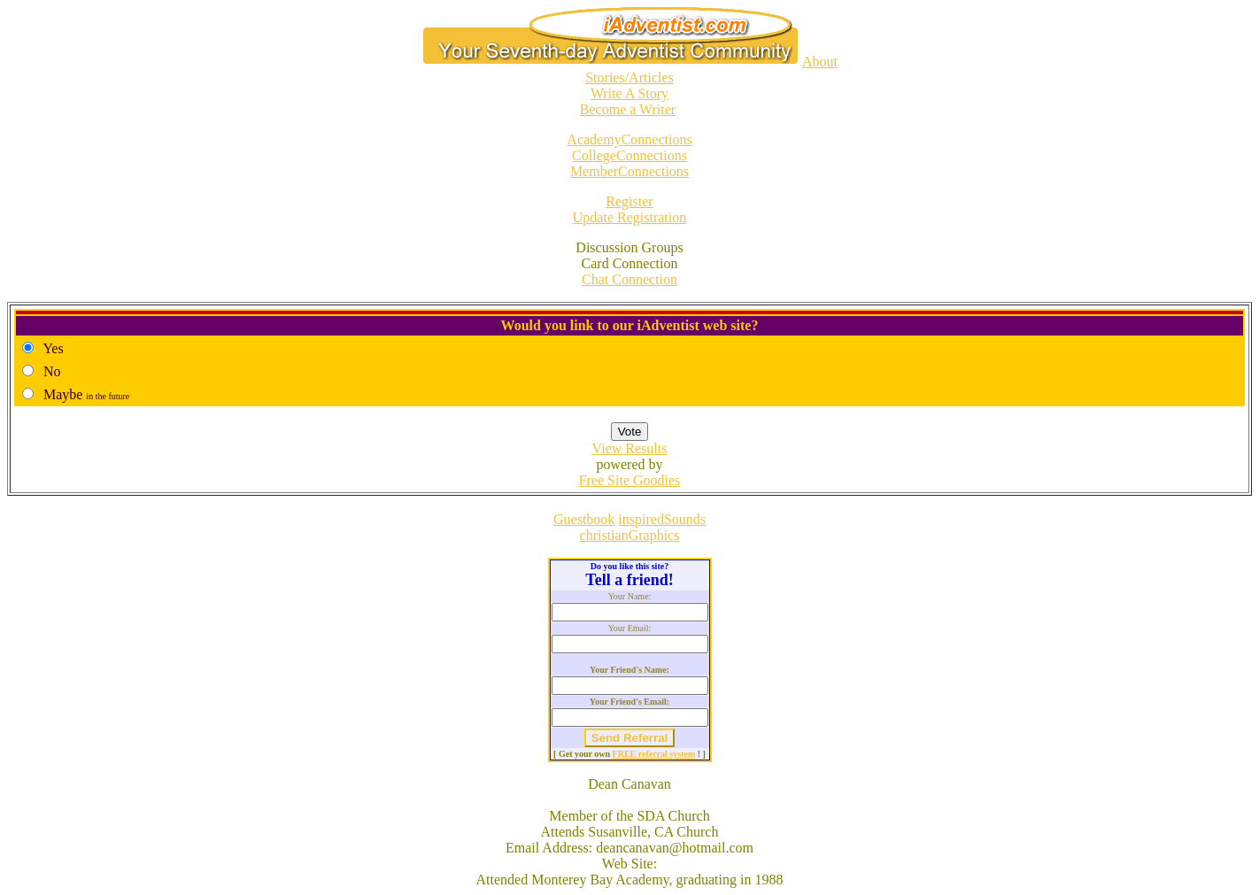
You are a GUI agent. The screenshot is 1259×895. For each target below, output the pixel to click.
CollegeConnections (629, 155)
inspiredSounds (662, 519)
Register (629, 201)
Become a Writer (628, 109)
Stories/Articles (629, 77)
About (820, 61)
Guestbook (583, 519)
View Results (630, 448)
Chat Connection (629, 279)
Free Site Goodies (630, 480)
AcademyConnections (629, 139)
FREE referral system (654, 754)
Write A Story (629, 93)
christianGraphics (630, 535)
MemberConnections (629, 171)
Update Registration (629, 217)
